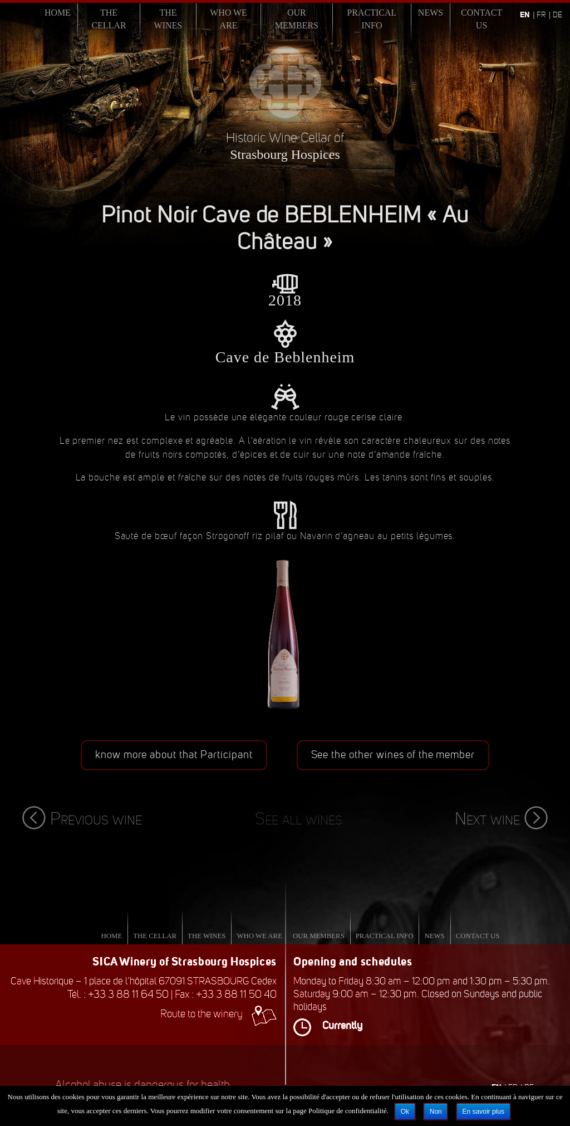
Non (436, 1111)
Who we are (228, 19)
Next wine (501, 818)
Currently (327, 1025)
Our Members (296, 19)
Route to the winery (218, 1013)
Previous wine (82, 818)
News (430, 12)
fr (541, 15)
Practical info (371, 19)
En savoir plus (483, 1111)
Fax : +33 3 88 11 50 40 (226, 994)
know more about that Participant (174, 755)
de (557, 15)
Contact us (481, 19)
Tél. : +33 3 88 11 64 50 (118, 994)
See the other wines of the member (393, 755)
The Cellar (108, 19)
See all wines (298, 818)
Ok (405, 1111)
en (525, 14)
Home (58, 12)
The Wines (168, 19)
